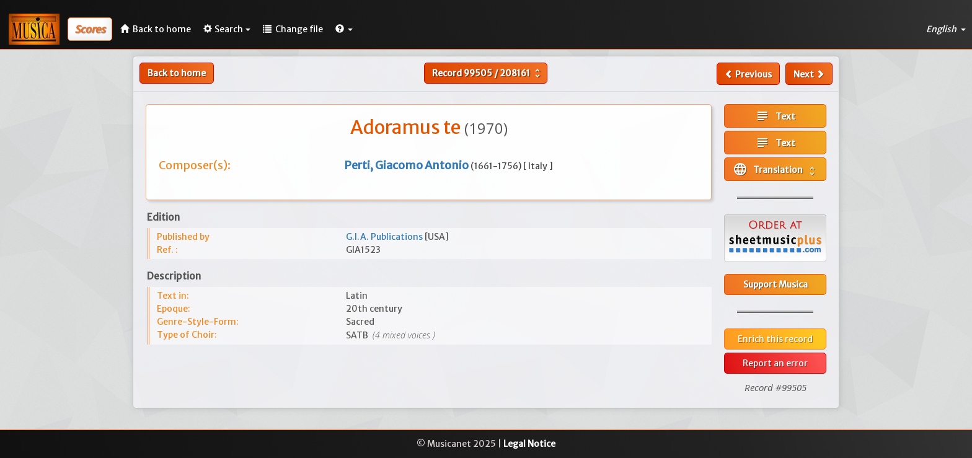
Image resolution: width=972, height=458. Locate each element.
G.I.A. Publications (385, 236)
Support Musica (775, 284)
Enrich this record (775, 339)
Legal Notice (529, 443)
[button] (344, 29)
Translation (775, 169)
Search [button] (226, 29)
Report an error (775, 363)
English (946, 29)
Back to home (177, 73)
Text (775, 115)
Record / (487, 73)
